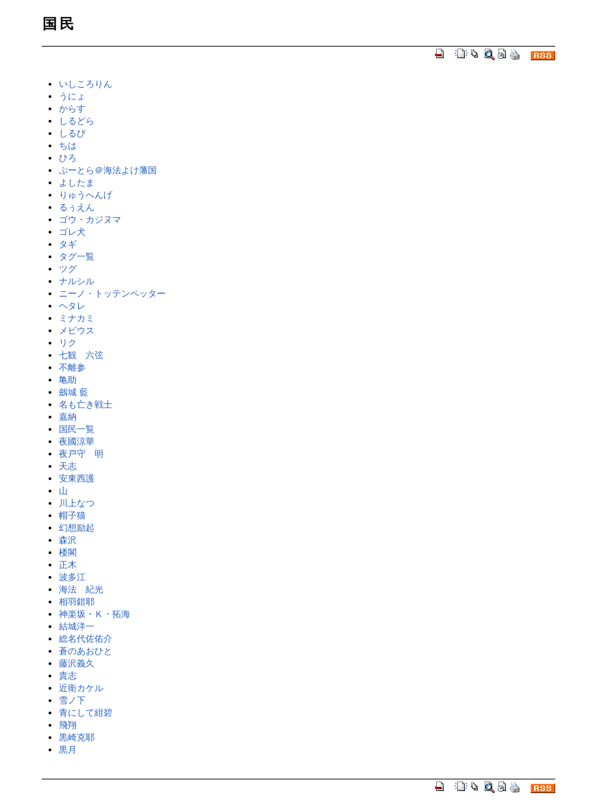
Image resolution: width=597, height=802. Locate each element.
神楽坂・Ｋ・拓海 (94, 614)
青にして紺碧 (85, 712)
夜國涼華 (76, 441)
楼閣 (68, 552)
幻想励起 (76, 528)
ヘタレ (72, 306)
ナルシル (76, 281)
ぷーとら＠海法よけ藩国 (108, 170)
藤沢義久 (76, 663)
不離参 (72, 367)
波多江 (72, 577)
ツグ (68, 269)
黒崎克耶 (76, 737)
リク (68, 343)
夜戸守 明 (81, 454)
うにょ (72, 96)
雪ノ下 (72, 700)
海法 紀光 (81, 589)
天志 (68, 466)
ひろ (68, 158)
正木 (68, 565)
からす (72, 108)
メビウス (76, 330)
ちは (68, 145)
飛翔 (68, 725)
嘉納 (68, 417)
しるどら (76, 121)
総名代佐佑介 (85, 639)
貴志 (68, 676)
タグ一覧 (76, 256)
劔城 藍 (73, 392)
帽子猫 (72, 515)
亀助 (68, 380)
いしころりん (85, 84)
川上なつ (76, 503)
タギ (68, 244)
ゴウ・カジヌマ (90, 219)
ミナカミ (76, 318)
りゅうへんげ (85, 195)
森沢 (68, 540)
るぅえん (76, 207)
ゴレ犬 (72, 232)
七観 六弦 (81, 355)
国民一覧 (76, 429)
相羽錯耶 (76, 602)
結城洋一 (76, 626)
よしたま (76, 182)
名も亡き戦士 (85, 404)
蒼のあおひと (85, 651)
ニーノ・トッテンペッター (112, 293)
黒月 (68, 749)
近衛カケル (81, 688)
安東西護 (76, 478)
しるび (72, 133)
